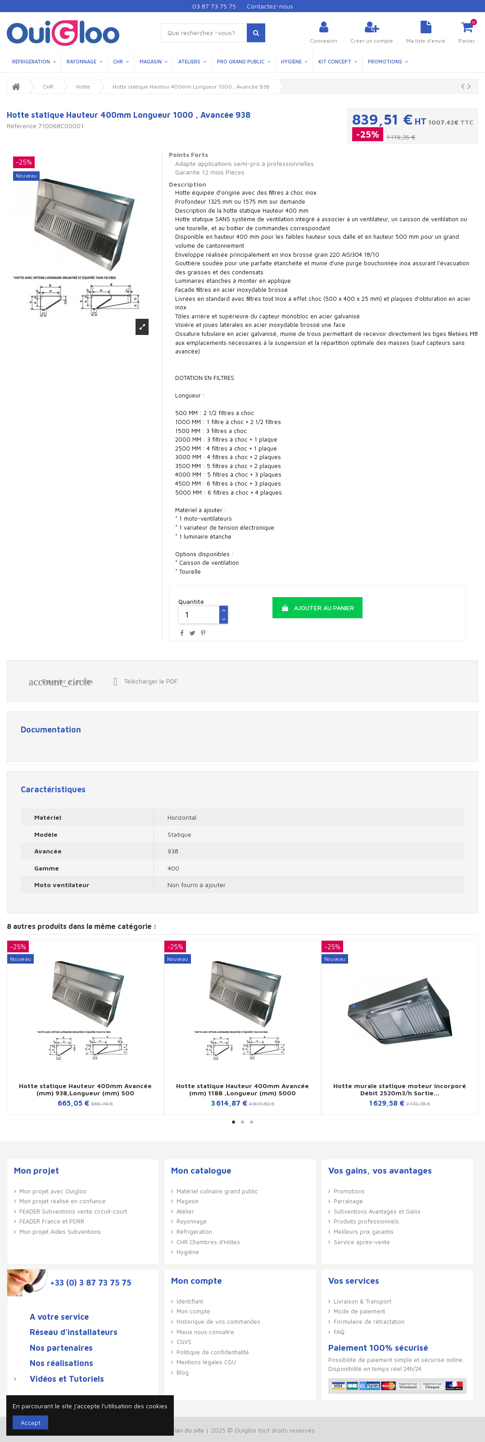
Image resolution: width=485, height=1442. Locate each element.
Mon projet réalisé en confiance (62, 1201)
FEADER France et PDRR (51, 1221)
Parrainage (348, 1201)
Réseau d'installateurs (74, 1332)
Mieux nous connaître (205, 1331)
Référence (21, 125)
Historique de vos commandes (218, 1321)
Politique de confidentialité (213, 1352)
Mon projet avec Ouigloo (52, 1191)
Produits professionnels (366, 1221)
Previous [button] (15, 1028)
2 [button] (242, 1121)
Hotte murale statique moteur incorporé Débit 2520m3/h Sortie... (399, 1089)
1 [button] (233, 1121)
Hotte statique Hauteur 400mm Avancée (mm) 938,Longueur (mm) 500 (85, 1089)
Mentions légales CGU (206, 1362)
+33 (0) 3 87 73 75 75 (90, 1282)
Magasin (188, 1201)
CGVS (184, 1341)
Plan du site (187, 1430)
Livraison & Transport (362, 1301)
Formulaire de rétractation (369, 1321)
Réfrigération (194, 1231)
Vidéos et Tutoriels (67, 1379)
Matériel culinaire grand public (217, 1191)
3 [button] (251, 1121)
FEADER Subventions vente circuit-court (73, 1211)
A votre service (59, 1317)
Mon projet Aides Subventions (60, 1231)
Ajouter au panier (317, 608)
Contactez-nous (270, 6)
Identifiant (190, 1301)
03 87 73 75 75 (214, 6)
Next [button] (470, 1028)
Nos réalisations (61, 1363)
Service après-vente (362, 1242)
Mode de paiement (359, 1311)
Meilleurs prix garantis (364, 1231)
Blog (183, 1372)
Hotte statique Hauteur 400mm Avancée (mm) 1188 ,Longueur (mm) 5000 (242, 1089)
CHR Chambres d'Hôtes (208, 1242)
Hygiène (188, 1251)
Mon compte (193, 1311)
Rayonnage (192, 1221)
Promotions (349, 1191)
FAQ (339, 1331)
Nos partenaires (61, 1348)
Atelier (185, 1211)
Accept (31, 1422)
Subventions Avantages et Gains (377, 1211)
